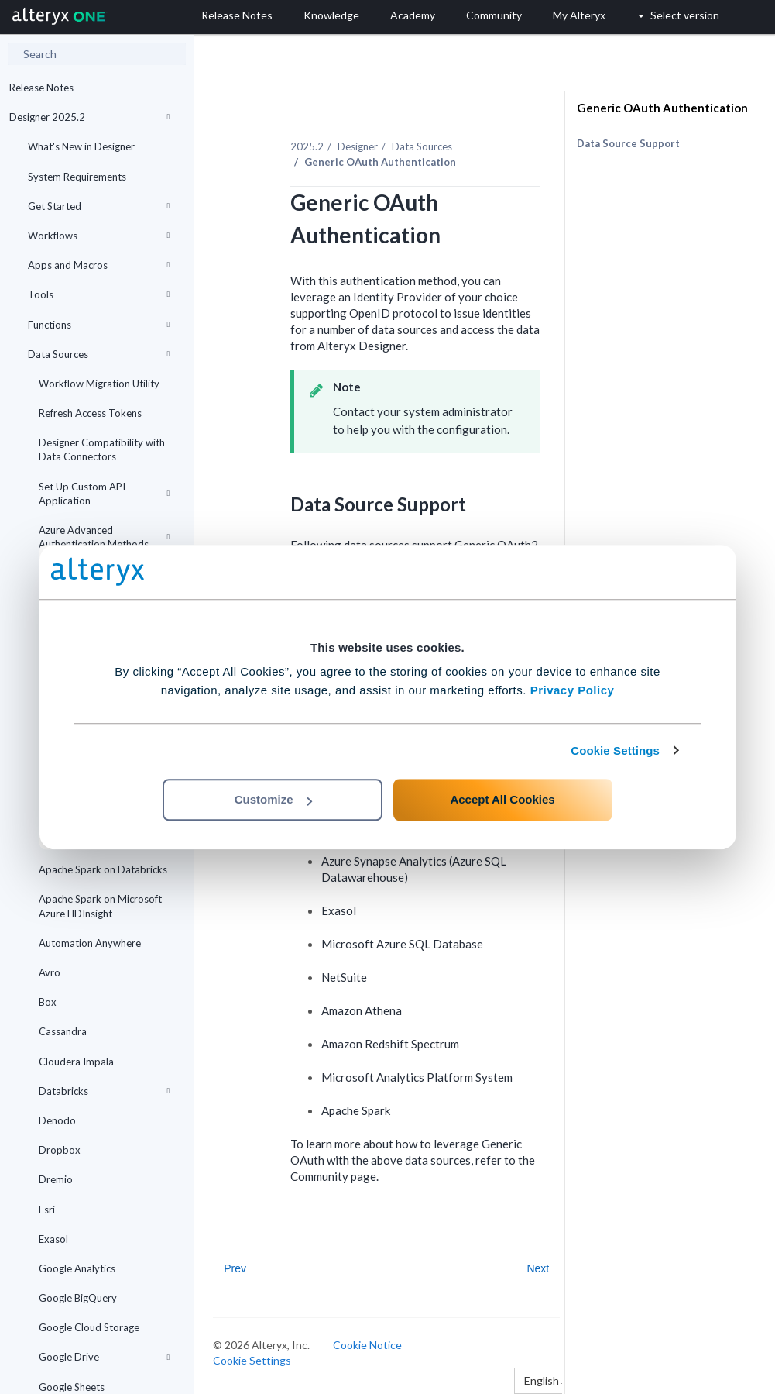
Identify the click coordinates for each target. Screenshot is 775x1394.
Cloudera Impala (76, 1061)
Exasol (53, 1239)
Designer (358, 146)
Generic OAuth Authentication (662, 108)
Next (537, 1268)
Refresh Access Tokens (90, 413)
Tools (99, 294)
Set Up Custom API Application (104, 493)
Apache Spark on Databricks (103, 869)
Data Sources (99, 354)
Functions (99, 324)
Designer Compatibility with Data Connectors (102, 449)
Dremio (56, 1179)
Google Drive (104, 1357)
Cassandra (63, 1031)
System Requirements (77, 176)
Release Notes (41, 87)
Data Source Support (628, 143)
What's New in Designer (81, 146)
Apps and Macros (99, 265)
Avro (49, 972)
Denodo (57, 1120)
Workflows (99, 235)
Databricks (104, 1091)
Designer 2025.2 (89, 117)
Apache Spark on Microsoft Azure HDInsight (100, 906)
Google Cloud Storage (89, 1327)
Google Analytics (77, 1268)
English (546, 1380)
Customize (273, 799)
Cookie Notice (367, 1344)
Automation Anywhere (90, 943)
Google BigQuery (78, 1298)
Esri (47, 1209)
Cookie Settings (615, 750)
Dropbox (60, 1150)
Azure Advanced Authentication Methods (104, 537)
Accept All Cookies (502, 799)
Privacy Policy (572, 690)
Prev (235, 1268)
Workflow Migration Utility (99, 383)
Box (48, 1002)
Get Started (99, 206)
